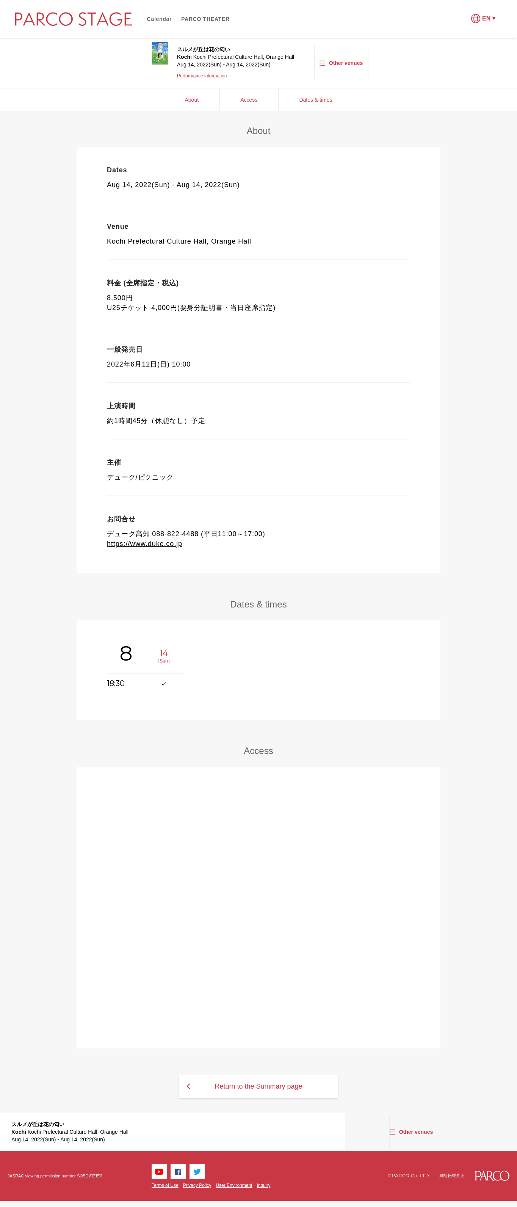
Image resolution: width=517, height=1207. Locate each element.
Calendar (159, 19)
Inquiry (263, 1185)
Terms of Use (165, 1185)
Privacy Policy (197, 1185)
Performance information (202, 76)
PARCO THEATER (205, 19)
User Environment (234, 1185)
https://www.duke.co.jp (144, 544)
